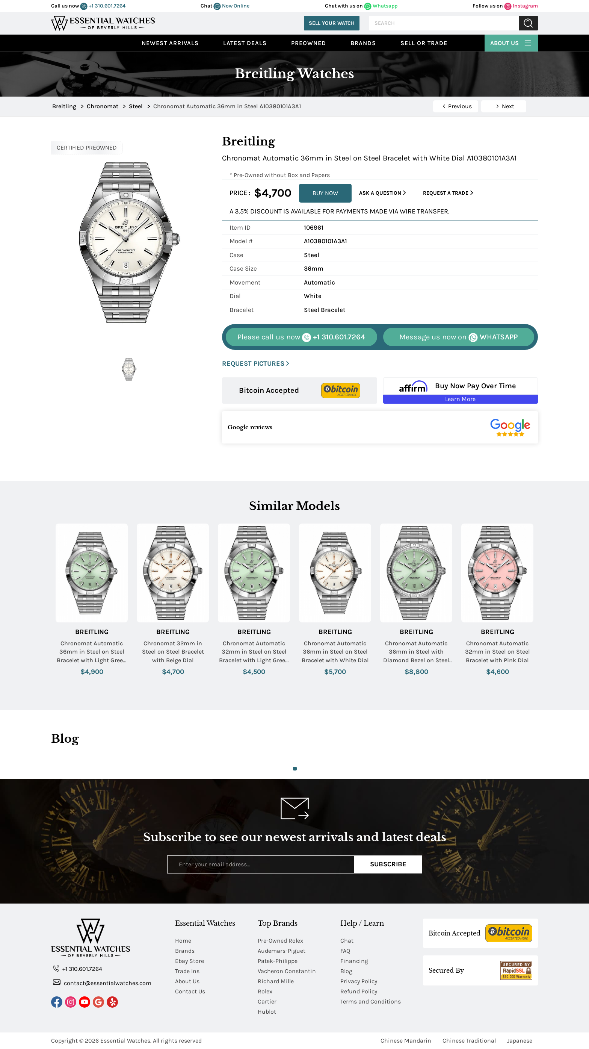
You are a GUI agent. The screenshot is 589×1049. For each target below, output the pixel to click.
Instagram (521, 6)
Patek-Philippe (278, 960)
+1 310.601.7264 (102, 6)
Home (183, 940)
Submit (528, 23)
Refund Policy (358, 991)
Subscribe (388, 864)
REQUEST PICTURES (255, 363)
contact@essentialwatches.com (102, 982)
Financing (354, 960)
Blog (346, 971)
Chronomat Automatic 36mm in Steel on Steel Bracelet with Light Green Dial (92, 652)
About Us (511, 42)
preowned (308, 43)
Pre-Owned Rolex (280, 940)
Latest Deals (245, 43)
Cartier (267, 1001)
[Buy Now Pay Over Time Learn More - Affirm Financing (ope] (460, 390)
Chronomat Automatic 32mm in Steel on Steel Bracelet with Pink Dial (497, 652)
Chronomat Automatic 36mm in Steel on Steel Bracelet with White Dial (335, 652)
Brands (363, 43)
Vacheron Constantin (287, 971)
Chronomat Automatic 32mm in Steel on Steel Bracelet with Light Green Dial (254, 652)
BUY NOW (325, 193)
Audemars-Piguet (281, 950)
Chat (346, 940)
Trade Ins (187, 971)
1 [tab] (295, 768)
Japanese (519, 1040)
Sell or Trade (423, 43)
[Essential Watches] (103, 22)
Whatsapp (380, 6)
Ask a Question (382, 193)
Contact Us (190, 991)
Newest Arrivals (170, 43)
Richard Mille (276, 981)
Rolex (265, 991)
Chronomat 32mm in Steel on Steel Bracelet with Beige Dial (173, 652)
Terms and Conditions (370, 1001)
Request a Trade (448, 193)
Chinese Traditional (469, 1040)
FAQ (345, 950)
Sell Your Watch (332, 23)
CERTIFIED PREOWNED (87, 147)
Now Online (231, 6)
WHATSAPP (458, 337)
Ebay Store (189, 960)
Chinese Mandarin (406, 1040)
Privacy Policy (358, 981)
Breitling (92, 632)
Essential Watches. (125, 1040)
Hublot (267, 1011)
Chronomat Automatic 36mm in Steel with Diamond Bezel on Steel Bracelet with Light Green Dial (416, 652)
